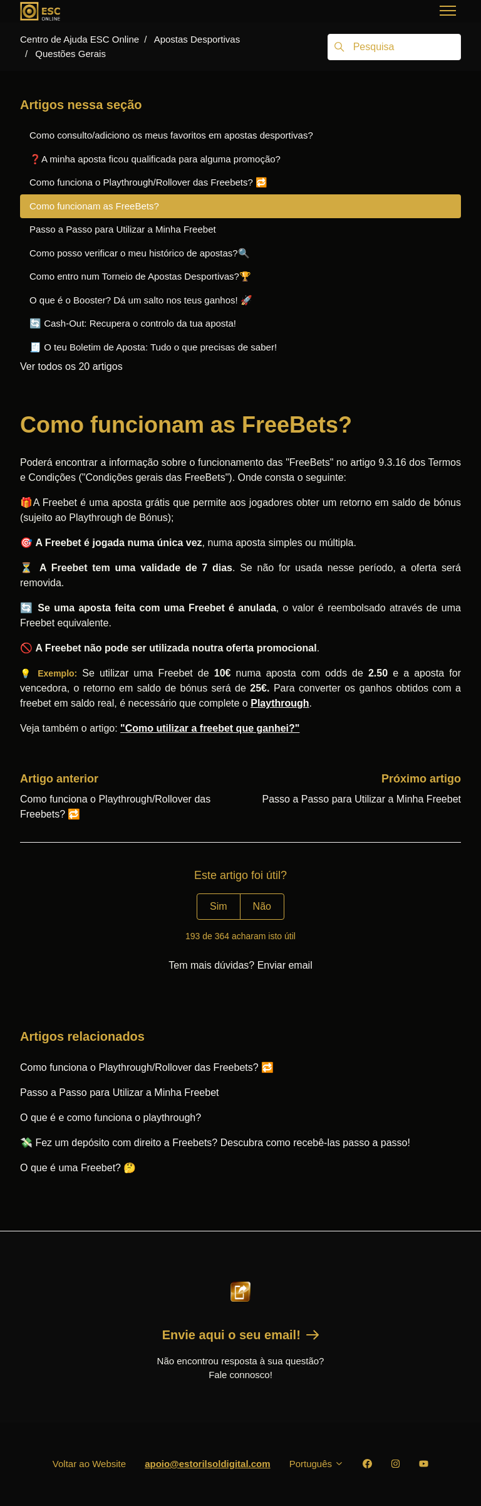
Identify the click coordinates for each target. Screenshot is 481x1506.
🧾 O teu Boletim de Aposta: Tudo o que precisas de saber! (153, 347)
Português (316, 1463)
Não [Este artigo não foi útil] (262, 906)
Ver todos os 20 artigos (71, 366)
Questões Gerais (70, 53)
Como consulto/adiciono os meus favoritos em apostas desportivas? (171, 135)
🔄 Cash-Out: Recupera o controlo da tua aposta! (132, 323)
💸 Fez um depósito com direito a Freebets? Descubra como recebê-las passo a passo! (215, 1142)
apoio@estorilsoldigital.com (208, 1463)
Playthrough (280, 703)
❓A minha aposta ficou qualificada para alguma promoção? (155, 159)
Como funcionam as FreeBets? (94, 206)
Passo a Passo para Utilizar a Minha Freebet (361, 799)
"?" (209, 728)
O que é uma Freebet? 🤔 (78, 1167)
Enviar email (285, 965)
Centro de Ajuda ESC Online (79, 39)
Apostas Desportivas (197, 39)
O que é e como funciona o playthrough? (110, 1117)
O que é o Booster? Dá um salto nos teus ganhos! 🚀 (140, 300)
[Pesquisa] (394, 47)
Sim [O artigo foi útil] (218, 906)
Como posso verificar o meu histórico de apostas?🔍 (139, 253)
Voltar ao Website (89, 1463)
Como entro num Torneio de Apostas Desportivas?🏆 (140, 276)
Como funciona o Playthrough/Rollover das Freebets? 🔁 (147, 1067)
